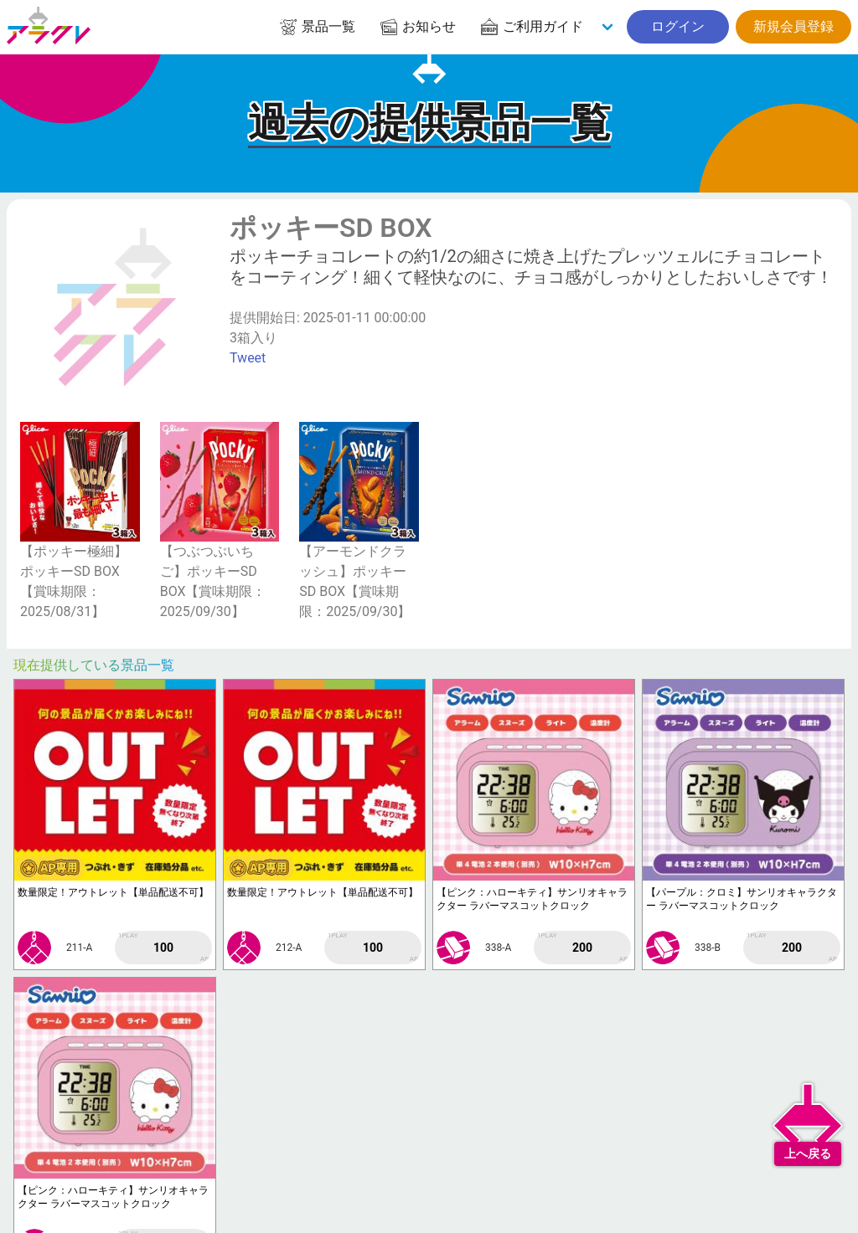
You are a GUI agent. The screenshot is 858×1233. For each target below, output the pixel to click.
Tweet (248, 358)
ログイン (677, 26)
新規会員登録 (793, 26)
